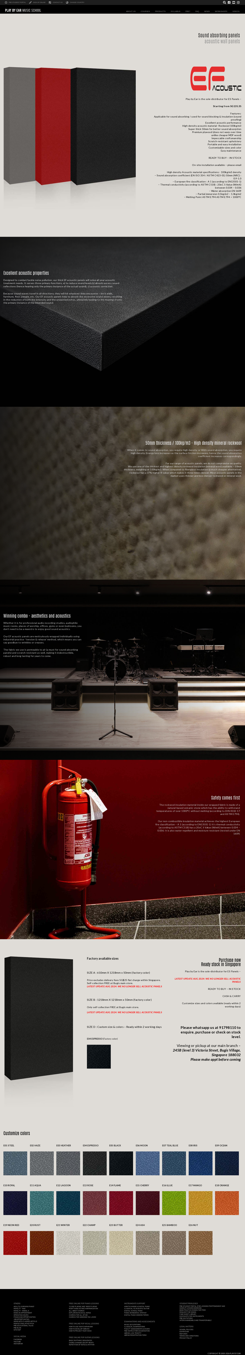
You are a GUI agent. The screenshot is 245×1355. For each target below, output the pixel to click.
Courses (146, 11)
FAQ (198, 11)
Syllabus (176, 11)
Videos (236, 11)
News (207, 11)
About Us (131, 11)
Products (161, 11)
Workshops (222, 11)
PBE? (188, 11)
